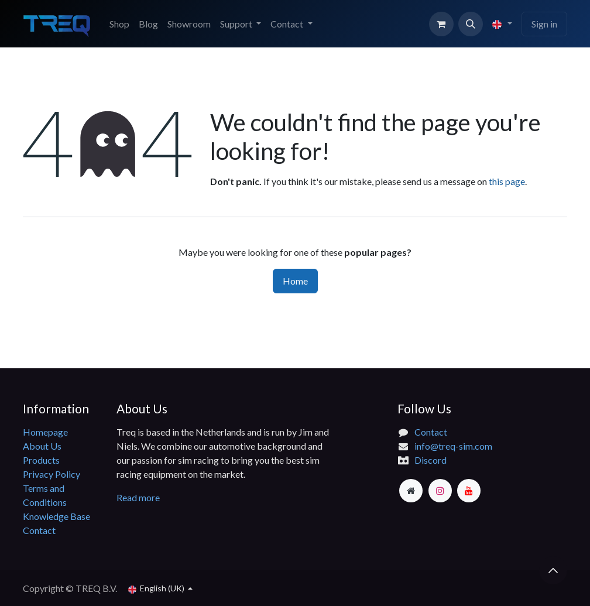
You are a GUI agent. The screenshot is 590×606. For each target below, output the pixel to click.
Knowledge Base (56, 516)
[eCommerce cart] (441, 24)
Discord (430, 459)
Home (295, 280)
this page (507, 181)
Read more (139, 497)
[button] (470, 24)
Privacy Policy (51, 474)
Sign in (544, 23)
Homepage (45, 431)
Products (41, 459)
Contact (39, 530)
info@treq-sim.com (453, 445)
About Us (42, 445)
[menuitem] (119, 24)
